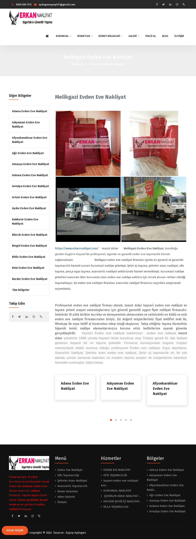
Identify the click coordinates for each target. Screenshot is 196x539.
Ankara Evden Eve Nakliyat (30, 175)
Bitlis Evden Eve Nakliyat (28, 257)
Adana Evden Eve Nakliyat (29, 111)
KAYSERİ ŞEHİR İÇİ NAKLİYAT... (122, 501)
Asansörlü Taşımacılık (72, 486)
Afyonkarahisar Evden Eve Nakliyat (29, 140)
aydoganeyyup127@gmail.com (54, 4)
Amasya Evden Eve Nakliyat (30, 164)
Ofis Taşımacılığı (68, 475)
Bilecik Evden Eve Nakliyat (29, 234)
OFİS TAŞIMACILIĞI (115, 475)
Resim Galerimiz (67, 491)
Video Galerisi (66, 496)
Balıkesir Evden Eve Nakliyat (25, 222)
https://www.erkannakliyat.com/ (77, 248)
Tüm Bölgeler (20, 290)
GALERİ (133, 36)
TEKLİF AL (150, 36)
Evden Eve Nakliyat (69, 470)
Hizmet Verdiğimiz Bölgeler (107, 64)
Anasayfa (77, 64)
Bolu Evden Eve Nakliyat (28, 268)
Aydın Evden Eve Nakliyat (29, 208)
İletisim (62, 502)
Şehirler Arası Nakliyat (72, 480)
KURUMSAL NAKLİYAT (117, 490)
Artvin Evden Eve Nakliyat (29, 197)
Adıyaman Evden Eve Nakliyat (26, 125)
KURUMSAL (63, 36)
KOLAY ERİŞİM (15, 530)
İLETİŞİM (179, 36)
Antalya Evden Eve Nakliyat (30, 186)
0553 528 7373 (21, 4)
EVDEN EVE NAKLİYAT (117, 470)
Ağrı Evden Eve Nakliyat (28, 153)
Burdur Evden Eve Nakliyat (29, 279)
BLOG (165, 36)
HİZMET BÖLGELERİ (110, 36)
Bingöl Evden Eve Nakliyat (29, 245)
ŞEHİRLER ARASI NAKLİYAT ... (122, 496)
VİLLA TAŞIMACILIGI (115, 506)
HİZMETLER (84, 36)
